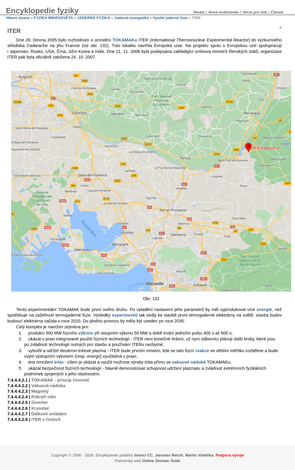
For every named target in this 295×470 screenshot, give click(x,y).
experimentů (125, 315)
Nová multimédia (224, 12)
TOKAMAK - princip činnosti (60, 380)
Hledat (198, 12)
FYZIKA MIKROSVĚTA (53, 18)
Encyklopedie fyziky (42, 10)
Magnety (40, 391)
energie (264, 309)
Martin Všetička (199, 455)
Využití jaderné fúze (170, 18)
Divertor (39, 402)
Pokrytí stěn (43, 396)
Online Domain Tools (161, 461)
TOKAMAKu (124, 40)
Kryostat (40, 408)
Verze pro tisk (254, 12)
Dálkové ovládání (49, 414)
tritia (59, 362)
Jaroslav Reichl (169, 455)
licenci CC (143, 455)
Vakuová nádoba (48, 385)
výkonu (85, 333)
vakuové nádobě (189, 362)
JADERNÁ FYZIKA (93, 18)
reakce (202, 350)
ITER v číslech (46, 419)
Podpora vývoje (230, 455)
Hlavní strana (17, 18)
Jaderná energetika (131, 18)
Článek (277, 12)
